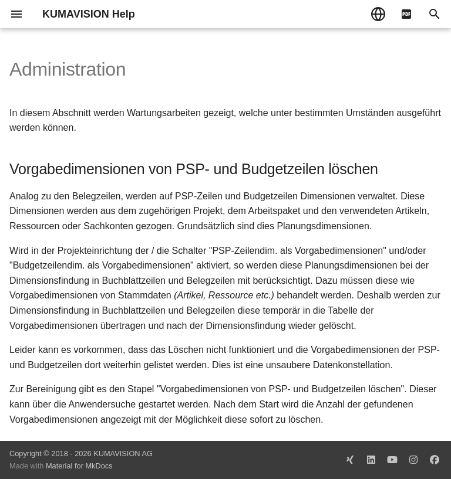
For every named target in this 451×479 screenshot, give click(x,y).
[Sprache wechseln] (378, 14)
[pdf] (406, 14)
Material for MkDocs (79, 465)
